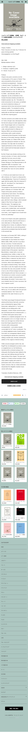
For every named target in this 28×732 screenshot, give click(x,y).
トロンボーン (4, 597)
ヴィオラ (3, 615)
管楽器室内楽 (4, 660)
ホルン (2, 592)
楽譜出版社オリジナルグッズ (8, 696)
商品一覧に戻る (14, 708)
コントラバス (4, 624)
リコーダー (3, 606)
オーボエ (3, 569)
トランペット (4, 587)
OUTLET (3, 692)
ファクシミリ (4, 678)
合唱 (2, 637)
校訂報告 (3, 674)
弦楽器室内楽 (4, 656)
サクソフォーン (4, 583)
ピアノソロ (3, 551)
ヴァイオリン (4, 610)
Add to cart (14, 381)
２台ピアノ (3, 560)
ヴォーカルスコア (5, 642)
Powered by (14, 717)
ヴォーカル (3, 633)
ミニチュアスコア (5, 646)
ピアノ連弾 (3, 556)
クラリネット (4, 574)
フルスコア (3, 651)
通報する (25, 389)
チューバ (3, 601)
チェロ (2, 619)
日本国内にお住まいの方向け (14, 385)
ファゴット (3, 578)
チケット (3, 701)
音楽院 (2, 687)
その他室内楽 (4, 665)
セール (2, 669)
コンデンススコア (5, 683)
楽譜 (2, 547)
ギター (2, 628)
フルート (3, 565)
